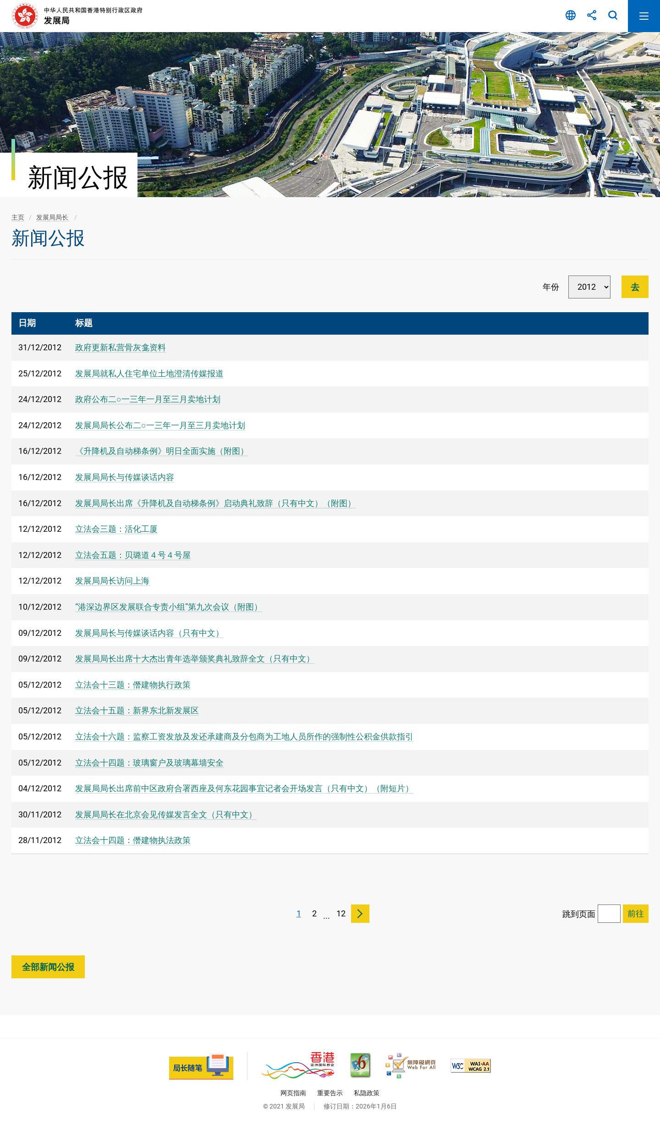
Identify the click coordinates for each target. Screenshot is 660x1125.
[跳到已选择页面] (636, 913)
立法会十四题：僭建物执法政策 (133, 840)
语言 (570, 16)
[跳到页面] (609, 913)
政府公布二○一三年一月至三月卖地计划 (147, 399)
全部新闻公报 (48, 967)
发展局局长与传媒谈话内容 (124, 477)
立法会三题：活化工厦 (116, 529)
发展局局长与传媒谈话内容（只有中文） (149, 633)
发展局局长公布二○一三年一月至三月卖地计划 (160, 425)
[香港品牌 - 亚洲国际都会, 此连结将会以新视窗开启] (297, 1065)
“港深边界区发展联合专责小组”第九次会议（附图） (168, 607)
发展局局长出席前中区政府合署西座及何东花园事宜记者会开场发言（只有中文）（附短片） (244, 788)
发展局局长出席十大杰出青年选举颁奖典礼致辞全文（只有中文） (194, 658)
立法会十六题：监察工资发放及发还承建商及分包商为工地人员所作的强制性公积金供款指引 (244, 736)
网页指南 (293, 1093)
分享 (592, 16)
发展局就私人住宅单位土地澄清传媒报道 (149, 373)
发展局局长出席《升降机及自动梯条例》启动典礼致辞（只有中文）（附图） (215, 503)
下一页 (360, 913)
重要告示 (330, 1093)
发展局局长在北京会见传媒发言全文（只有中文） (166, 814)
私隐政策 (367, 1093)
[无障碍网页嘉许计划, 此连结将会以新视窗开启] (410, 1066)
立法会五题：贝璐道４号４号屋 (133, 555)
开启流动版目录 (644, 16)
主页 (17, 217)
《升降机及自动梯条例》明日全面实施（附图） (161, 451)
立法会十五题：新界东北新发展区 (137, 710)
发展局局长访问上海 (112, 580)
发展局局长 (53, 217)
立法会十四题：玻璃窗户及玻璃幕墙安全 (149, 762)
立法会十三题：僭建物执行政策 (133, 684)
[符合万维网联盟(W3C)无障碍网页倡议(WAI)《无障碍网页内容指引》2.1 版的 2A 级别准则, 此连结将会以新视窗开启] (471, 1066)
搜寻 (613, 16)
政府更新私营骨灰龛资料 (120, 347)
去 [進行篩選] (635, 287)
